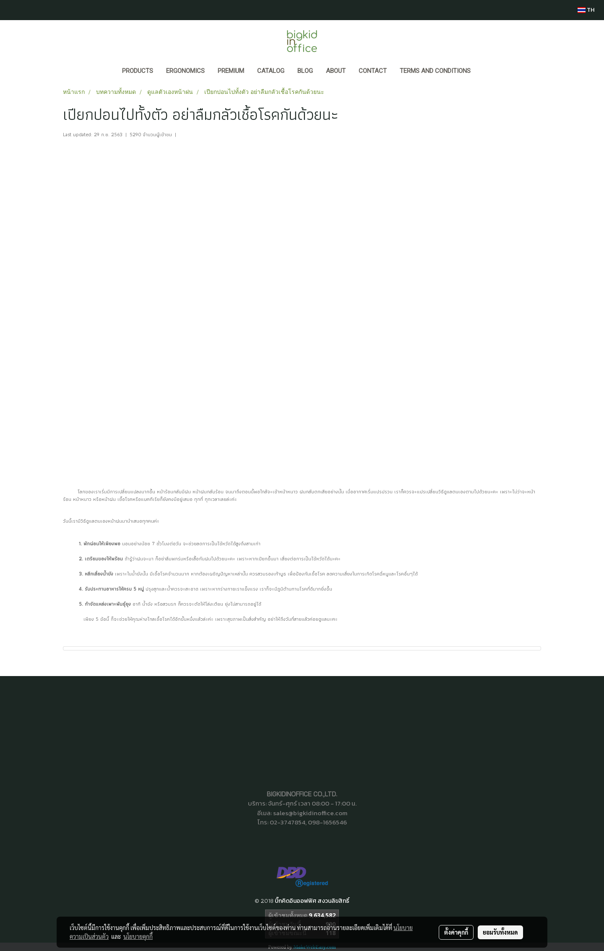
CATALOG (270, 71)
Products (137, 71)
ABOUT (336, 71)
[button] (485, 71)
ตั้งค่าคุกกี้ (456, 932)
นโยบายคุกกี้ (138, 936)
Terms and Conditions (435, 71)
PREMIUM (231, 71)
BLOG (305, 71)
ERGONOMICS (185, 71)
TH (586, 9)
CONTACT (373, 71)
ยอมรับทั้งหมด (500, 932)
